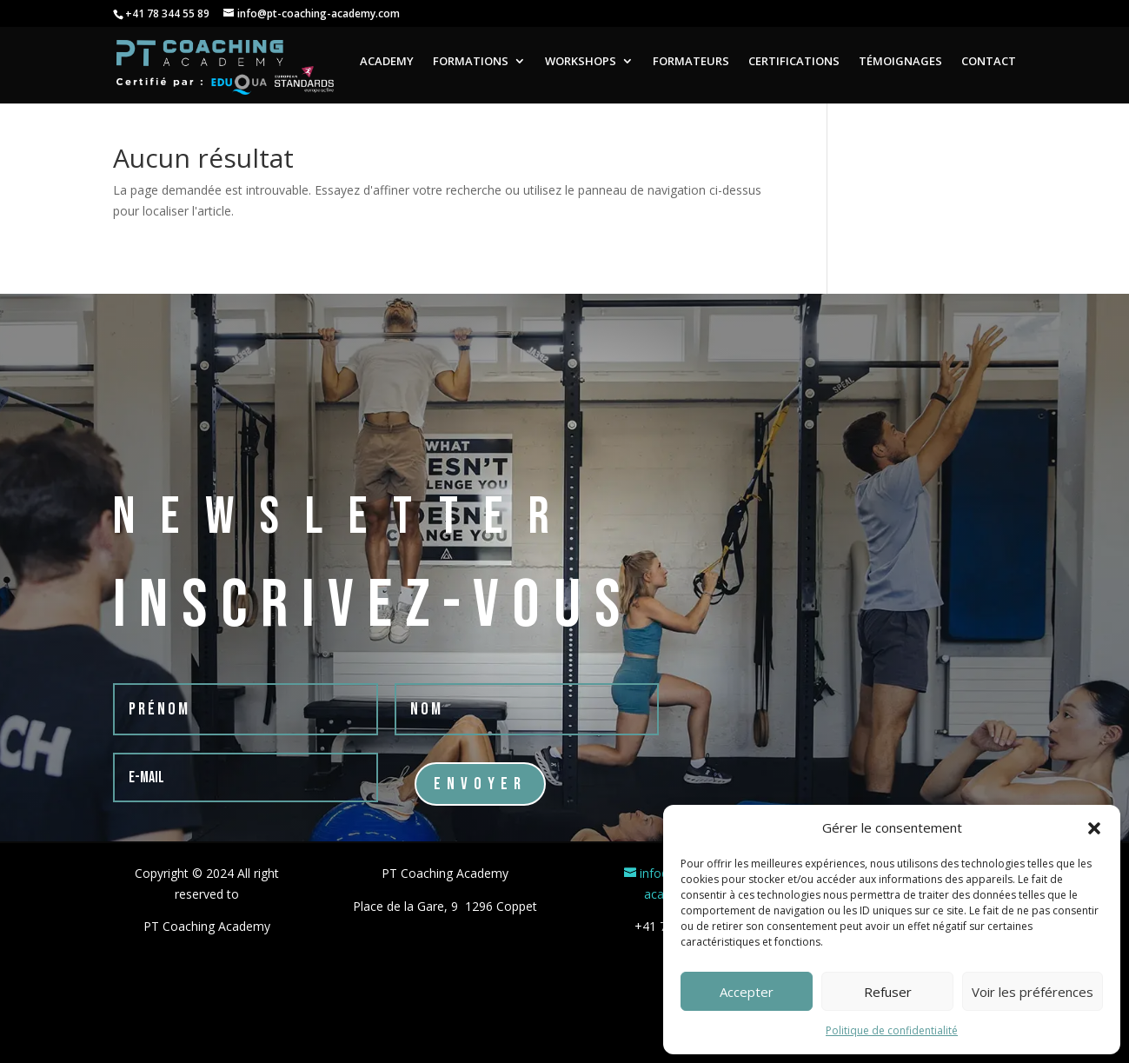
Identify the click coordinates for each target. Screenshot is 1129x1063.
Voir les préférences (1032, 991)
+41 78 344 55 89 (167, 13)
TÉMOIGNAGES (900, 62)
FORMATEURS (691, 62)
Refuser (888, 991)
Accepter (747, 991)
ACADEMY (387, 62)
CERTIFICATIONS (794, 62)
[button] (1094, 828)
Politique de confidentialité (892, 1030)
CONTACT (988, 62)
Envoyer (480, 784)
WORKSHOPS (580, 62)
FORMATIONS (470, 62)
